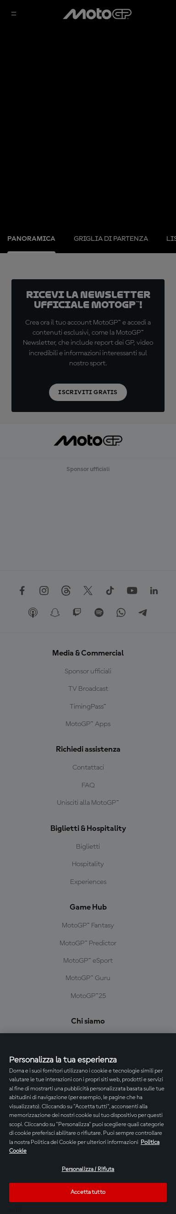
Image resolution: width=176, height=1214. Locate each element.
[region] (88, 1123)
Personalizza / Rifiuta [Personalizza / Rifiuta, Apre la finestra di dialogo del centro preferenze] (88, 1169)
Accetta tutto (88, 1192)
